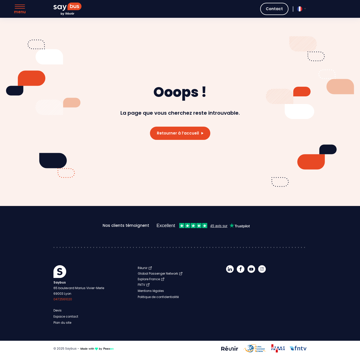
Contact (274, 8)
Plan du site (62, 322)
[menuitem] (299, 8)
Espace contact (65, 316)
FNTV (141, 285)
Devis (57, 310)
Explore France (149, 279)
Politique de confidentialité (158, 297)
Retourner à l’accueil (178, 133)
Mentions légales (151, 291)
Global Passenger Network (158, 273)
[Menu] (20, 9)
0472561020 (62, 299)
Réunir (142, 268)
